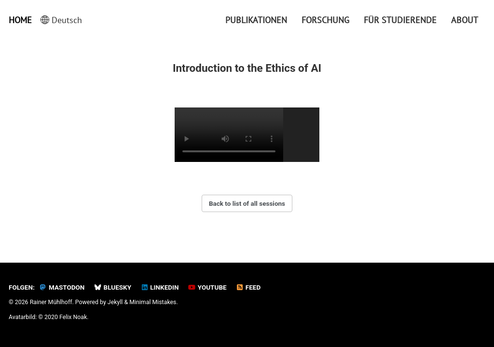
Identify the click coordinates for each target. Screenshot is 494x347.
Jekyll (115, 302)
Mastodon (62, 287)
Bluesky (112, 287)
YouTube (207, 287)
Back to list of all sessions (247, 203)
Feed (248, 287)
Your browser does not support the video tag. (229, 134)
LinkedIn (159, 287)
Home (20, 20)
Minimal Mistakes (152, 302)
